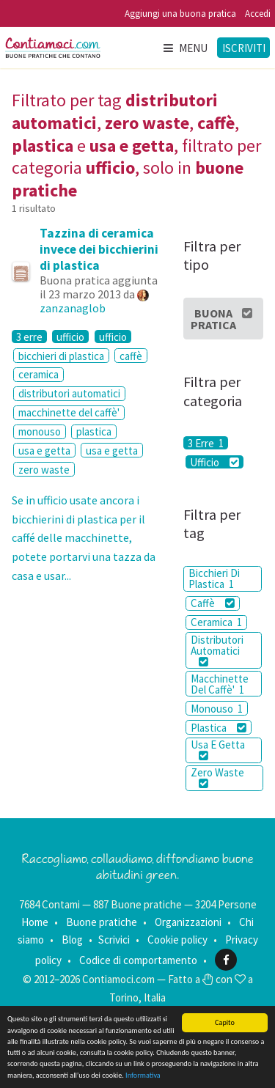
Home (34, 922)
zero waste (44, 470)
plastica (93, 431)
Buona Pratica (221, 319)
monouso (39, 431)
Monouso (217, 709)
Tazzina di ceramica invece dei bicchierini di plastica (99, 249)
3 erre (29, 336)
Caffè (213, 603)
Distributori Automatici (217, 650)
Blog (72, 940)
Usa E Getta (218, 749)
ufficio (70, 336)
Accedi (258, 13)
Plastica (218, 728)
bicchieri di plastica (61, 356)
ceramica (38, 374)
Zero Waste (217, 777)
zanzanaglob (73, 308)
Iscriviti (243, 48)
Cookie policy (177, 940)
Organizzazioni (188, 922)
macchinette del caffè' (69, 412)
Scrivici (114, 940)
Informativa (143, 1076)
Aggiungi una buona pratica (180, 13)
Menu (185, 48)
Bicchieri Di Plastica (214, 578)
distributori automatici (69, 393)
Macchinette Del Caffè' (220, 684)
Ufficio (214, 461)
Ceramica (216, 622)
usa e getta (44, 450)
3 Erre (206, 442)
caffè (131, 356)
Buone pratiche (101, 922)
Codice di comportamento (138, 960)
